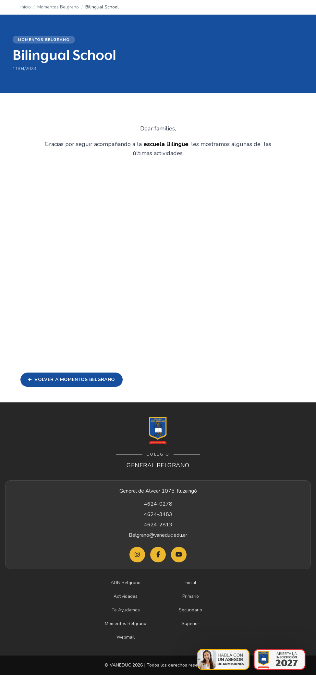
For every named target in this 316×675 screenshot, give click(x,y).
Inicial (190, 583)
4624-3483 (158, 514)
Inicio (25, 7)
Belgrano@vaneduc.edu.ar (158, 535)
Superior (190, 623)
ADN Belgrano (125, 583)
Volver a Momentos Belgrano (71, 379)
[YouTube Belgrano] (179, 554)
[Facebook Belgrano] (158, 554)
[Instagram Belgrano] (137, 554)
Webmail (125, 637)
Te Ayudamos (126, 610)
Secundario (190, 610)
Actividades (126, 596)
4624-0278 (158, 504)
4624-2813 (158, 524)
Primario (190, 596)
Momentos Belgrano (58, 7)
